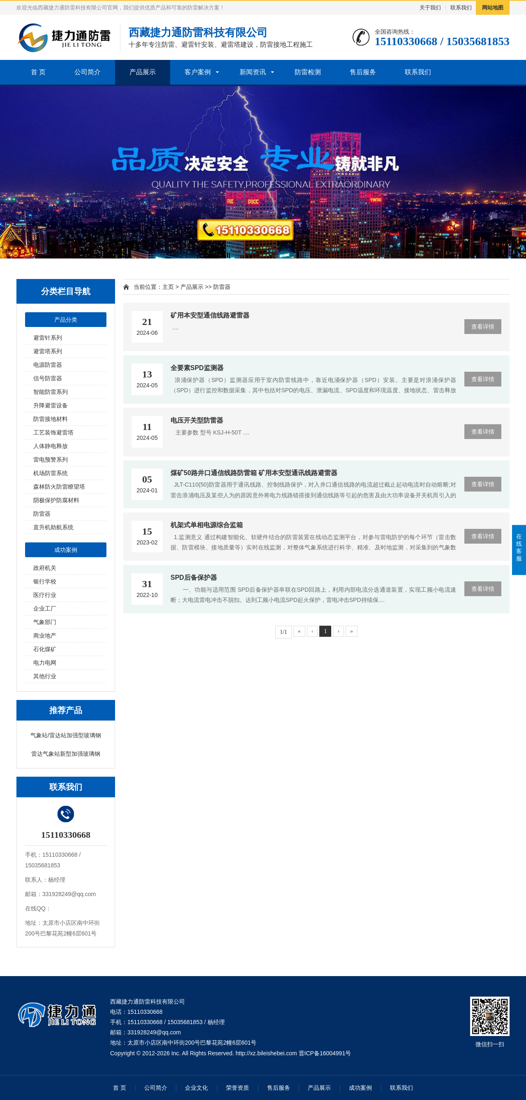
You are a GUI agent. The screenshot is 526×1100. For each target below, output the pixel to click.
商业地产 (44, 635)
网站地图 (492, 8)
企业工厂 (44, 608)
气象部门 (44, 622)
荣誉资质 (237, 1087)
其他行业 (44, 676)
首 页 (38, 72)
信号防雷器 (47, 378)
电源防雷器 (47, 364)
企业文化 (196, 1087)
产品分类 (65, 319)
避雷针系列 (47, 337)
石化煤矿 (44, 649)
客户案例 (198, 72)
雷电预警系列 (50, 459)
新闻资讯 (253, 72)
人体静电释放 (50, 446)
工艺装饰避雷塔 (53, 432)
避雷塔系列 (47, 351)
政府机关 (44, 568)
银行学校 (44, 581)
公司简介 (87, 72)
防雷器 (42, 513)
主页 (168, 287)
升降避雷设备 (50, 405)
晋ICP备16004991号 (325, 1053)
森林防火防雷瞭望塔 (59, 486)
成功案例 (65, 550)
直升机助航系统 (53, 527)
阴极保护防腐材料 (56, 500)
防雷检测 (308, 72)
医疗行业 (44, 595)
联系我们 (461, 8)
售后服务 (363, 72)
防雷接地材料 (50, 419)
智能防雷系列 (50, 392)
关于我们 (430, 8)
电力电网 (44, 662)
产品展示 (142, 72)
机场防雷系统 (50, 473)
